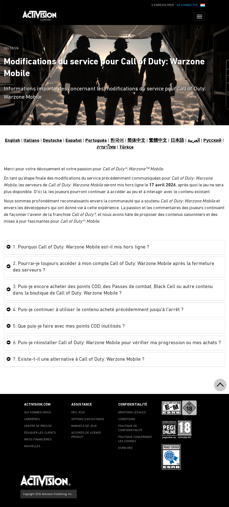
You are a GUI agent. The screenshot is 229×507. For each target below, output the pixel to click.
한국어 (117, 140)
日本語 (177, 140)
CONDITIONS (126, 419)
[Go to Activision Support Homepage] (42, 16)
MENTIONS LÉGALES (132, 412)
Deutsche (52, 140)
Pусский (212, 140)
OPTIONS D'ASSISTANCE (87, 419)
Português (96, 140)
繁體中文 (158, 140)
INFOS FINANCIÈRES (38, 439)
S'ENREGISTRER (162, 5)
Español (74, 140)
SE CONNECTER (187, 5)
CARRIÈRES (32, 419)
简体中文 (136, 140)
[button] (202, 4)
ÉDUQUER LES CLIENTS (40, 432)
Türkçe (126, 147)
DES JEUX (78, 412)
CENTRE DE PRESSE (38, 426)
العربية (194, 140)
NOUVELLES (32, 446)
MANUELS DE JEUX (84, 426)
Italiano (31, 140)
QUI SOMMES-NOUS (37, 412)
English (12, 140)
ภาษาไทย (106, 147)
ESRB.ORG (125, 448)
